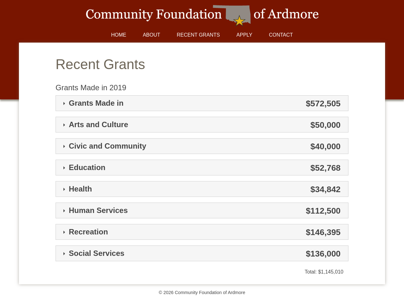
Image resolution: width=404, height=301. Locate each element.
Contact (281, 35)
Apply (244, 35)
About (151, 35)
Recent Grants (198, 35)
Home (118, 35)
